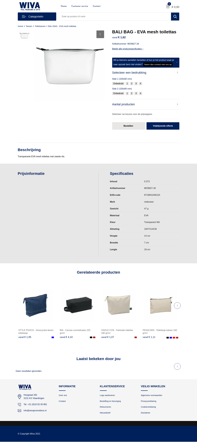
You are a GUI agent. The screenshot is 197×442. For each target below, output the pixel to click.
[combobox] (115, 16)
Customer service (79, 6)
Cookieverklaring (148, 407)
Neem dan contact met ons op (158, 64)
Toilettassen (40, 26)
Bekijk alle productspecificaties (127, 49)
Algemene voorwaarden (152, 395)
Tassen (29, 26)
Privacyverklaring (149, 401)
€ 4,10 (66, 337)
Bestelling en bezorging (110, 401)
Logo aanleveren (107, 395)
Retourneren (105, 407)
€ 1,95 (24, 337)
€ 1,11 (149, 337)
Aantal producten (123, 104)
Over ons (63, 395)
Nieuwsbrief (105, 413)
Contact (97, 6)
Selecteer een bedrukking (129, 72)
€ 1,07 (107, 337)
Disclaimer (145, 413)
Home (64, 6)
